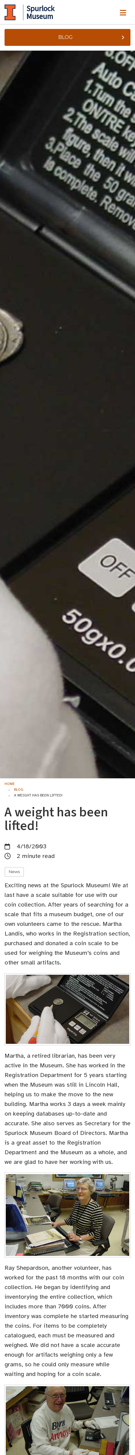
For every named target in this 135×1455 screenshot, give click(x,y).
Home (10, 784)
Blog (92, 37)
